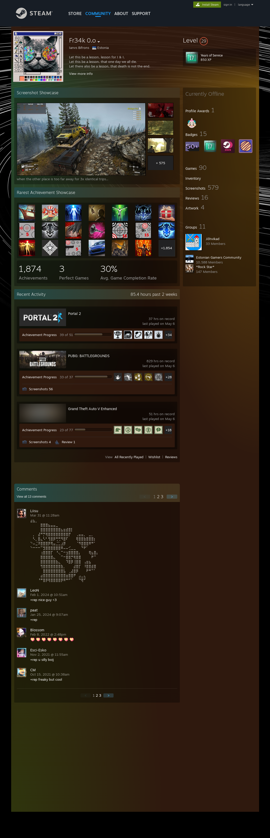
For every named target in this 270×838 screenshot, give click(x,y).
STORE (75, 13)
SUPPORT (141, 13)
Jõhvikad (212, 239)
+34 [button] (169, 335)
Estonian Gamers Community (218, 257)
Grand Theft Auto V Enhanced (92, 409)
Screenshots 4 (40, 442)
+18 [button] (168, 430)
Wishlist (154, 457)
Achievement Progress (39, 335)
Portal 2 (74, 313)
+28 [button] (169, 377)
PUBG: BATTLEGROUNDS (88, 356)
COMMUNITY (98, 13)
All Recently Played (129, 457)
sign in (228, 4)
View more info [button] (81, 74)
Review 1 (68, 442)
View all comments (31, 496)
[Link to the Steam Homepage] (38, 17)
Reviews (171, 457)
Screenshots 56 (41, 389)
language (244, 4)
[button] (219, 40)
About (121, 13)
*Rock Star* (205, 267)
